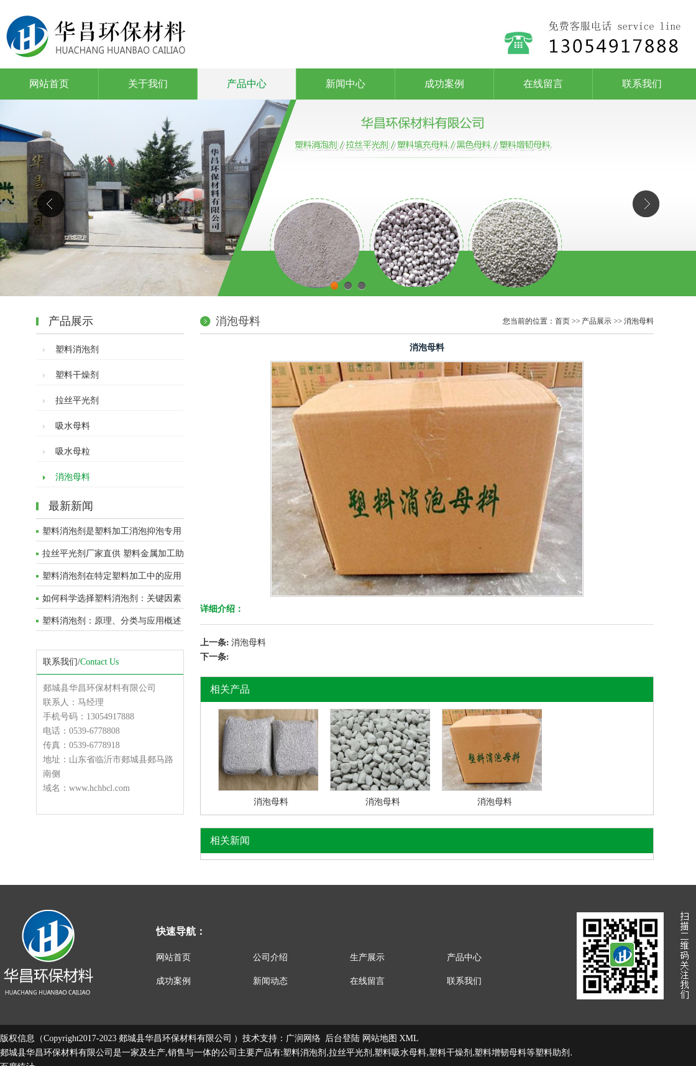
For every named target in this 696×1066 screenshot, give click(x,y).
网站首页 (49, 83)
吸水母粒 (72, 451)
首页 (562, 321)
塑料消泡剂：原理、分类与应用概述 (111, 620)
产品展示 (596, 321)
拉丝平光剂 (77, 400)
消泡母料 (72, 477)
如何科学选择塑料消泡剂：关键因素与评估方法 (111, 601)
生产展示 (367, 957)
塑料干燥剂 (77, 375)
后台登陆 (342, 1038)
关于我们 (148, 83)
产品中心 (247, 83)
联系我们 (642, 83)
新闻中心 (345, 83)
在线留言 (543, 83)
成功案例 (444, 83)
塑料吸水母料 (400, 1052)
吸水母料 (72, 426)
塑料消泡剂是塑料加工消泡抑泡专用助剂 (111, 533)
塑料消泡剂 (77, 349)
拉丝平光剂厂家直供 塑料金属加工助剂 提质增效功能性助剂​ (113, 556)
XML (408, 1038)
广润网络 (303, 1038)
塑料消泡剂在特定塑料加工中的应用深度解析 (111, 578)
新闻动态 (270, 981)
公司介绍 (270, 957)
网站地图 (379, 1038)
